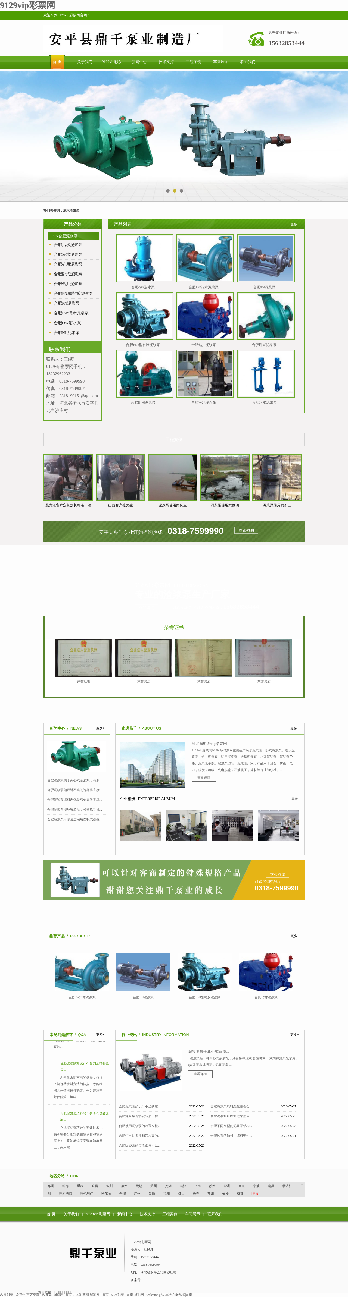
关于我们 (71, 1214)
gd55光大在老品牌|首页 (175, 1295)
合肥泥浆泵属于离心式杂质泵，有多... (74, 780)
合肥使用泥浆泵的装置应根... (139, 1126)
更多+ (295, 224)
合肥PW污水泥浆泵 (71, 313)
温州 (153, 1186)
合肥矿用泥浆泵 (68, 264)
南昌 (271, 1186)
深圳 (227, 1186)
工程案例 (174, 439)
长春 (196, 1193)
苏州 (212, 1186)
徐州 (124, 1186)
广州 (137, 1193)
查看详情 (203, 778)
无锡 (139, 1186)
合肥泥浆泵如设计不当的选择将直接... (74, 790)
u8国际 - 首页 (62, 1295)
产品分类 (72, 224)
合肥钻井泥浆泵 (68, 284)
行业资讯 (129, 1035)
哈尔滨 (106, 1193)
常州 (210, 1193)
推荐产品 (57, 936)
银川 (109, 1186)
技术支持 (147, 1214)
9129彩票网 (81, 1295)
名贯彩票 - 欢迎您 (13, 1295)
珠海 (65, 1186)
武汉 (183, 1186)
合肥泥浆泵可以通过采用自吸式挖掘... (74, 819)
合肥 (122, 1193)
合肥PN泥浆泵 (66, 303)
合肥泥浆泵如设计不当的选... (139, 1106)
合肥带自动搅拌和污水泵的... (139, 1136)
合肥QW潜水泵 (67, 323)
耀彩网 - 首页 (99, 1295)
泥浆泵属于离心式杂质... (208, 1052)
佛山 (181, 1193)
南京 (241, 1186)
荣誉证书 (174, 627)
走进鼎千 (129, 728)
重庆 (80, 1186)
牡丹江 (287, 1186)
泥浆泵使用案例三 (277, 505)
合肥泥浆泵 (67, 236)
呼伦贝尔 (86, 1193)
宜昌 (95, 1186)
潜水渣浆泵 (71, 210)
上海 (197, 1186)
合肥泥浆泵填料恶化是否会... (231, 1106)
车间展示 (192, 1214)
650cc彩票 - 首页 (121, 1295)
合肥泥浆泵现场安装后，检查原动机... (74, 809)
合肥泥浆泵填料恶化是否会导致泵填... (74, 800)
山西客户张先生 (120, 505)
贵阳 (152, 1193)
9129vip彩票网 (27, 5)
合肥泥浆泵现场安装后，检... (139, 1116)
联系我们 (215, 1214)
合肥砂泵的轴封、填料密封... (231, 1136)
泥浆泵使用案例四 (225, 505)
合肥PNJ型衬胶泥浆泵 (73, 293)
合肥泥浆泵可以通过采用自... (231, 1116)
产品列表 (122, 224)
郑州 (51, 1186)
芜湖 (168, 1186)
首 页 (51, 1214)
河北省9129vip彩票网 (209, 744)
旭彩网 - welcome (146, 1295)
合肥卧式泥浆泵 (68, 274)
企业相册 (127, 799)
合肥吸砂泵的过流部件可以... (139, 1145)
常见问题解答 (61, 1035)
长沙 (225, 1193)
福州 (166, 1193)
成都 (240, 1193)
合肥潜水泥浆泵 (68, 254)
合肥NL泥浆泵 (67, 332)
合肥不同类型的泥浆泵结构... (231, 1126)
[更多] (255, 1193)
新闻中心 (57, 728)
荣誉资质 (145, 681)
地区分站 (57, 1176)
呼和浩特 (65, 1193)
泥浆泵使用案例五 (173, 505)
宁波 (256, 1186)
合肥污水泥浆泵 (68, 245)
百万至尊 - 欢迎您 (39, 1295)
